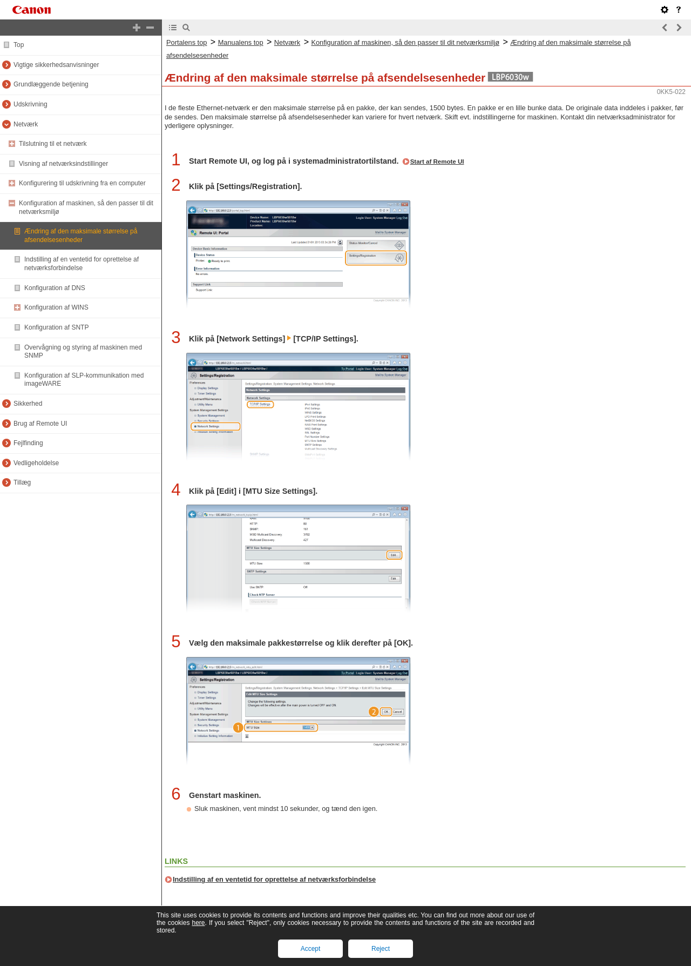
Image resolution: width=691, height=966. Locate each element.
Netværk (287, 42)
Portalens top (186, 42)
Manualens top (240, 42)
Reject (380, 948)
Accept (311, 948)
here (198, 923)
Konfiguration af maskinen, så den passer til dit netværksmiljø (405, 42)
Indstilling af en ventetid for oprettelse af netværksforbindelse (274, 879)
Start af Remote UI (437, 161)
